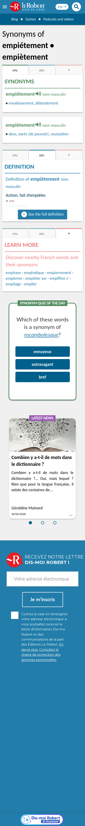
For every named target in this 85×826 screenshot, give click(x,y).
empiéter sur (36, 278)
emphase (13, 272)
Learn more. (69, 805)
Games (29, 19)
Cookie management (41, 817)
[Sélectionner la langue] (62, 7)
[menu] (5, 7)
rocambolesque (41, 334)
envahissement (21, 103)
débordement (46, 103)
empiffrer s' (59, 278)
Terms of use (68, 817)
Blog (12, 19)
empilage (13, 284)
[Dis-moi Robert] (42, 716)
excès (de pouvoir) (33, 133)
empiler (30, 284)
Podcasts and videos (59, 19)
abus (13, 133)
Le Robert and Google (43, 821)
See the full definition (46, 214)
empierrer (14, 278)
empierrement (59, 272)
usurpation (59, 133)
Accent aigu (16, 206)
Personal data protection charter (38, 812)
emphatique (34, 272)
